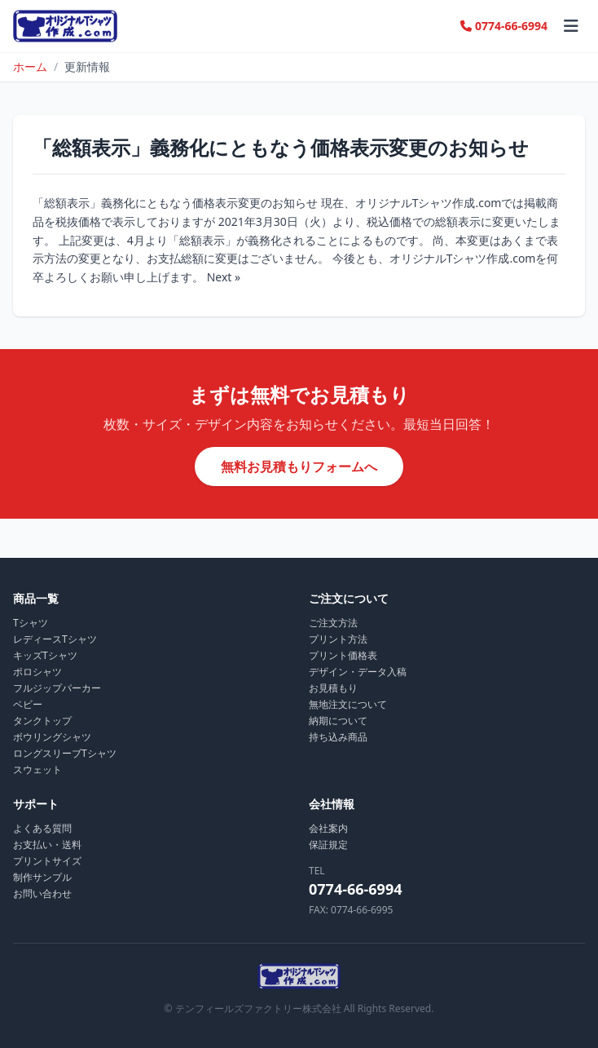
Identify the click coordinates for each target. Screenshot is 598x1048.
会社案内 (328, 828)
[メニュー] (571, 26)
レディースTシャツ (55, 639)
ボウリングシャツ (52, 737)
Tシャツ (30, 623)
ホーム (30, 66)
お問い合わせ (42, 893)
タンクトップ (42, 720)
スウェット (37, 769)
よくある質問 (42, 828)
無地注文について (348, 704)
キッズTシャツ (45, 655)
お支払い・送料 (47, 844)
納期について (338, 720)
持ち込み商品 (338, 737)
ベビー (27, 704)
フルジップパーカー (57, 688)
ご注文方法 (333, 623)
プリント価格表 (343, 655)
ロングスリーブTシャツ (65, 753)
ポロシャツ (37, 672)
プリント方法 (338, 639)
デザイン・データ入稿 (358, 672)
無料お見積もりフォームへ (299, 466)
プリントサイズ (47, 861)
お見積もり (333, 688)
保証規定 (328, 844)
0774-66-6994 (503, 25)
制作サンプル (42, 877)
